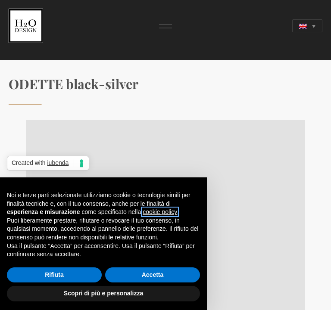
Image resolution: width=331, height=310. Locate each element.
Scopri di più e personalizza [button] (103, 293)
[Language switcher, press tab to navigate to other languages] (307, 26)
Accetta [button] (153, 274)
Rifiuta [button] (54, 274)
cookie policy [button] (160, 211)
